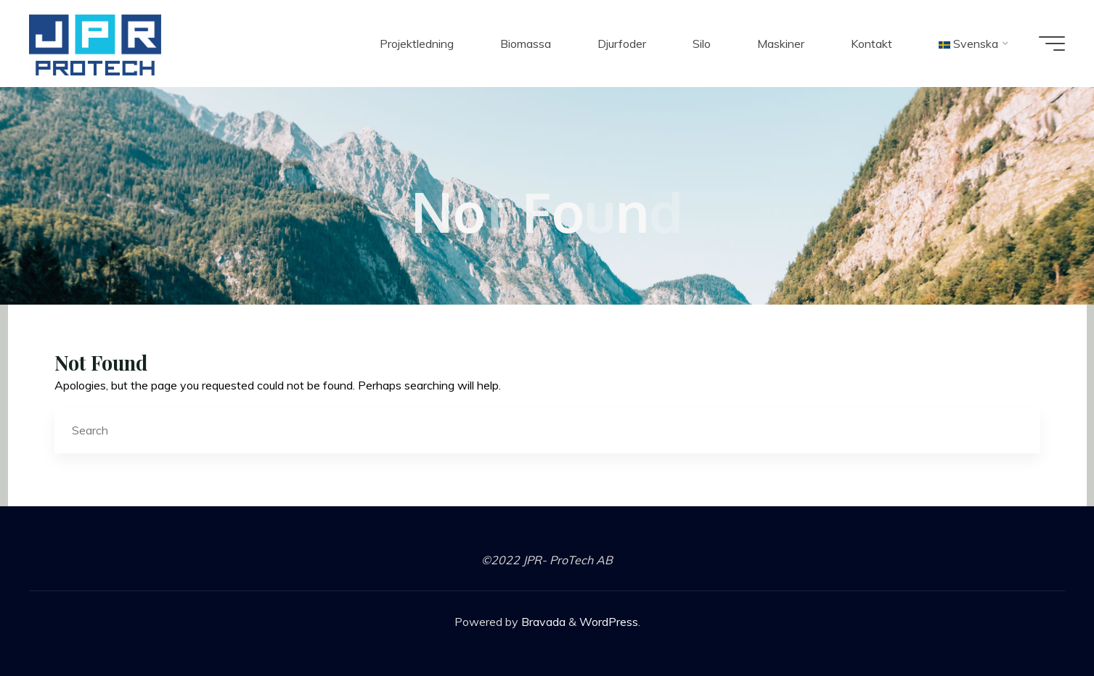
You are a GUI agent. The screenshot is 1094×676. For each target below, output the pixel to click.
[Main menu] (1052, 43)
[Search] (1017, 431)
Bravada (542, 621)
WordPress (608, 621)
